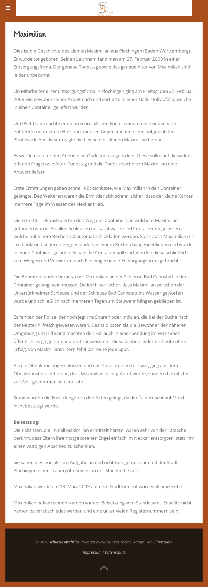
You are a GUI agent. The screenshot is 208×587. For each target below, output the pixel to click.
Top (104, 568)
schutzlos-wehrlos (64, 541)
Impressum (92, 552)
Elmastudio (163, 541)
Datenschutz (115, 552)
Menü (8, 8)
